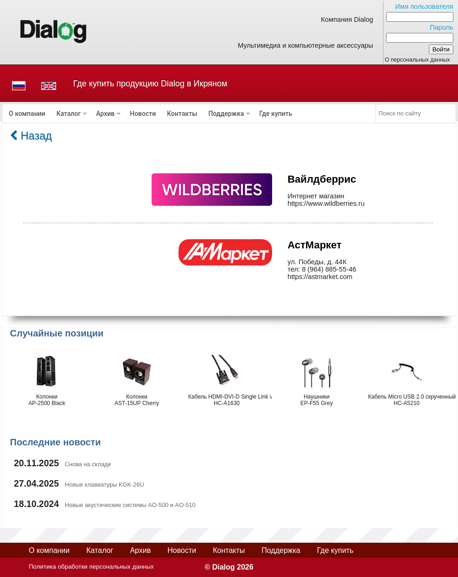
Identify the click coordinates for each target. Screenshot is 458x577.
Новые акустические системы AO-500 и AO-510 (130, 504)
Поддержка (226, 113)
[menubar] (189, 113)
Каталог (69, 113)
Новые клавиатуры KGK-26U (104, 484)
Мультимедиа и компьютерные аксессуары (305, 45)
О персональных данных (417, 60)
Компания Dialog (347, 19)
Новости (143, 113)
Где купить (275, 113)
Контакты (182, 113)
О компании (27, 113)
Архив (105, 113)
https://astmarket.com (319, 276)
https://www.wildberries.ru (325, 203)
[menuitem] (27, 113)
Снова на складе (88, 464)
